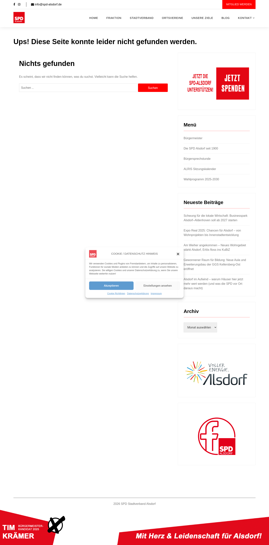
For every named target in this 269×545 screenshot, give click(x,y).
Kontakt (245, 17)
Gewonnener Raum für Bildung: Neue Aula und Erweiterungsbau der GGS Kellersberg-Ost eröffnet (215, 264)
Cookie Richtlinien (116, 293)
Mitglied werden (239, 4)
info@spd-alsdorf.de (46, 4)
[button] (178, 254)
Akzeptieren (111, 285)
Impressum (156, 293)
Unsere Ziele (202, 17)
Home (93, 17)
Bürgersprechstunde (197, 158)
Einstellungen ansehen (157, 285)
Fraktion (114, 17)
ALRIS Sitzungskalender (200, 169)
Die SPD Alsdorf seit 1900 (201, 148)
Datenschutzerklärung (138, 293)
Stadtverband (142, 17)
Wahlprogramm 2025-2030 (201, 179)
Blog (226, 17)
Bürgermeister (193, 138)
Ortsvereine (172, 17)
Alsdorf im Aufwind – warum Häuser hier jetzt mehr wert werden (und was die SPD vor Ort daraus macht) (213, 284)
